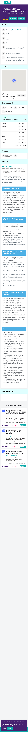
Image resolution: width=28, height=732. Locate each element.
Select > (22, 425)
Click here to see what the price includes (15, 422)
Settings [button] (4, 728)
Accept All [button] (10, 728)
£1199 (14, 425)
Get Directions (21, 95)
